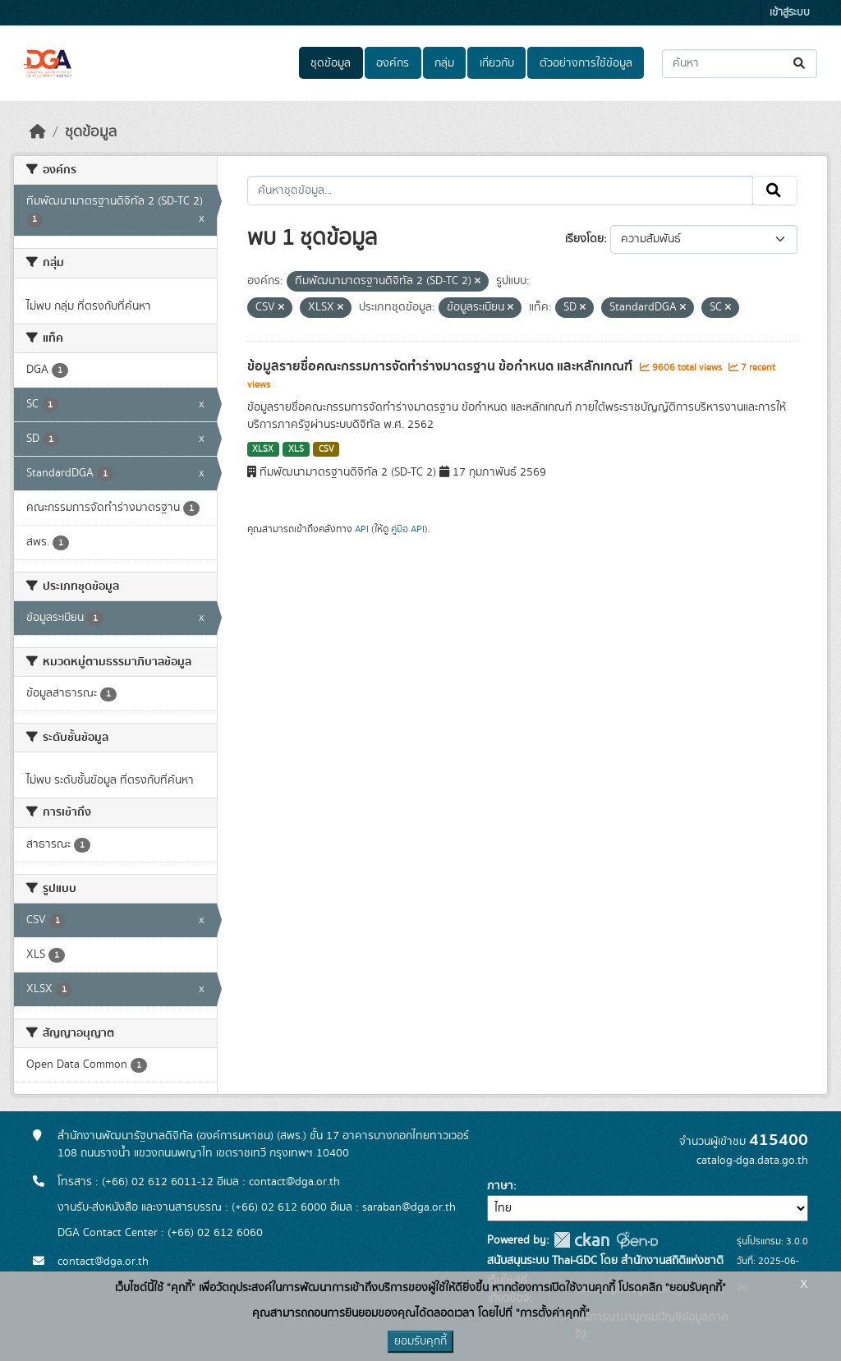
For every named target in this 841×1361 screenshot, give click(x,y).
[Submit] (800, 63)
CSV (326, 449)
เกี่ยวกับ (497, 63)
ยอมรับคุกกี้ (420, 1341)
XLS (296, 449)
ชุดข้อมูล (330, 63)
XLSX (262, 449)
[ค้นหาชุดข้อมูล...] (739, 63)
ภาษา (500, 1186)
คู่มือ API (408, 529)
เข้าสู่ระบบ (790, 13)
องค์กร (392, 63)
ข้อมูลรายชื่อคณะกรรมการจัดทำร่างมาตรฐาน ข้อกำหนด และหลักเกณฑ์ (441, 366)
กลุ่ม (444, 63)
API (362, 529)
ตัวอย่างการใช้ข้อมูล (586, 63)
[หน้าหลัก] (38, 132)
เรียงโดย (584, 239)
